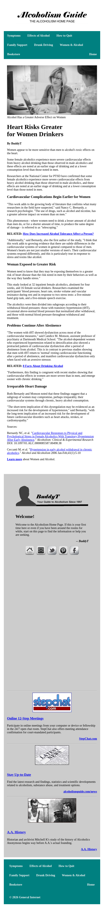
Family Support (17, 45)
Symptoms (14, 35)
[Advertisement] (52, 592)
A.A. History (16, 832)
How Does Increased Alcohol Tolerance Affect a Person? (58, 233)
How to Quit (64, 35)
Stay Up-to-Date (19, 775)
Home (93, 54)
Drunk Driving (43, 45)
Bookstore (13, 54)
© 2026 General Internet (24, 897)
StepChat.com (88, 738)
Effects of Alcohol (38, 35)
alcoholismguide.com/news (80, 791)
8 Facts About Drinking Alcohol (43, 366)
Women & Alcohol (71, 45)
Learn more (14, 459)
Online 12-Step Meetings (25, 718)
